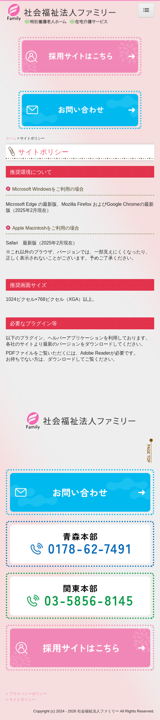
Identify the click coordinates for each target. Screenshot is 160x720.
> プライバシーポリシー (26, 694)
